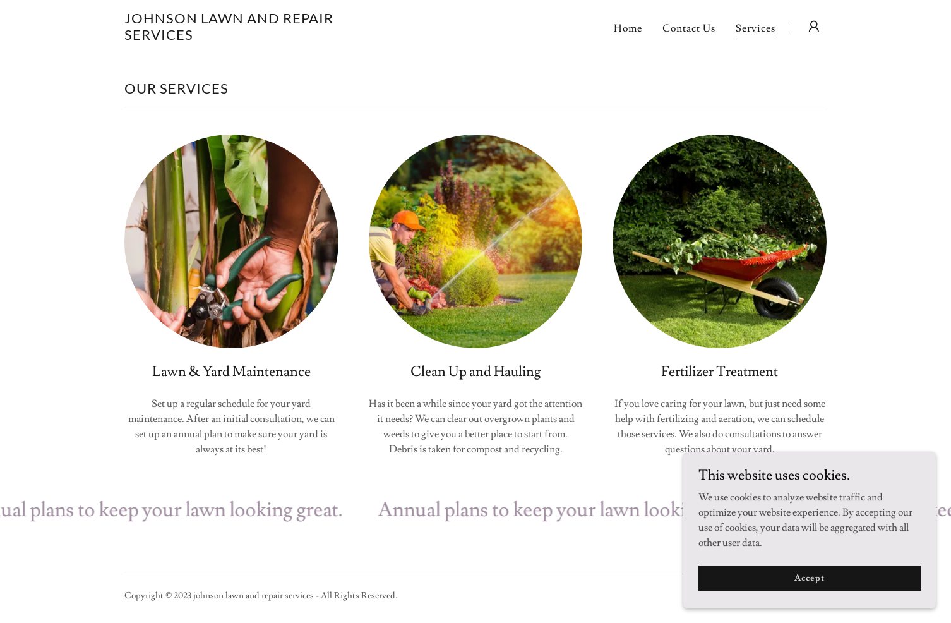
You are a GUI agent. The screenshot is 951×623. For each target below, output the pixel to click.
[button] (814, 26)
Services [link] (755, 28)
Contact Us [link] (688, 28)
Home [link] (628, 28)
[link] (247, 36)
